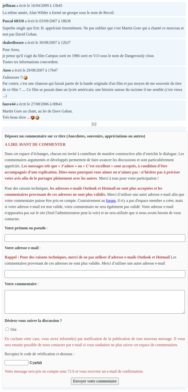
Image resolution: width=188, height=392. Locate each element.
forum (111, 200)
